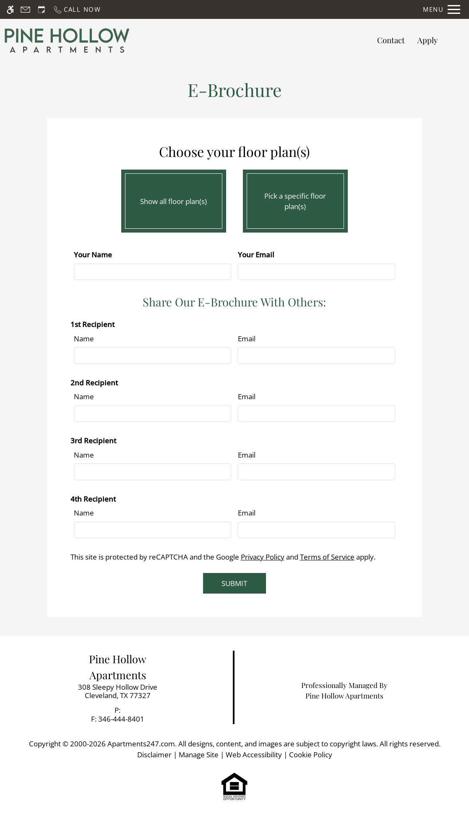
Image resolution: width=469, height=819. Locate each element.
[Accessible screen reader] (10, 9)
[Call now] (77, 9)
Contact (391, 40)
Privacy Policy (262, 557)
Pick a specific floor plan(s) (295, 199)
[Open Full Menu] (441, 9)
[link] (117, 691)
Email (246, 338)
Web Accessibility (254, 754)
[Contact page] (25, 9)
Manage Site (199, 754)
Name (84, 338)
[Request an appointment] (41, 9)
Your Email (256, 254)
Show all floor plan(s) (173, 199)
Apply (427, 40)
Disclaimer (154, 754)
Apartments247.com (141, 743)
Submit (234, 583)
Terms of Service (327, 557)
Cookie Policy (310, 754)
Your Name (93, 254)
